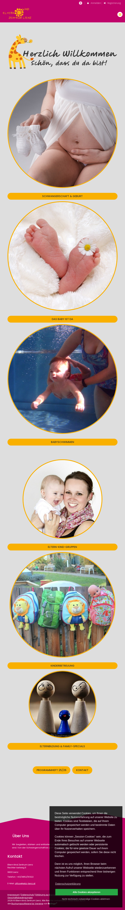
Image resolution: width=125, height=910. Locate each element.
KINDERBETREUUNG (62, 666)
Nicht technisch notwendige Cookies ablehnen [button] (86, 899)
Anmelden (93, 3)
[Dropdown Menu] (120, 14)
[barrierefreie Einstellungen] (81, 3)
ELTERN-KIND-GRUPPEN (62, 547)
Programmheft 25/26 (51, 770)
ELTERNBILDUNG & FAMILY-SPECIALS (62, 746)
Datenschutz (27, 894)
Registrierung (112, 3)
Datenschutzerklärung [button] (68, 883)
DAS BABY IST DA (62, 319)
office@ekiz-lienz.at (25, 883)
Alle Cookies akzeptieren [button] (86, 892)
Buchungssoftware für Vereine (27, 903)
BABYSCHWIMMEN (62, 442)
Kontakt (82, 770)
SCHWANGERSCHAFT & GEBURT (62, 196)
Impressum (13, 894)
